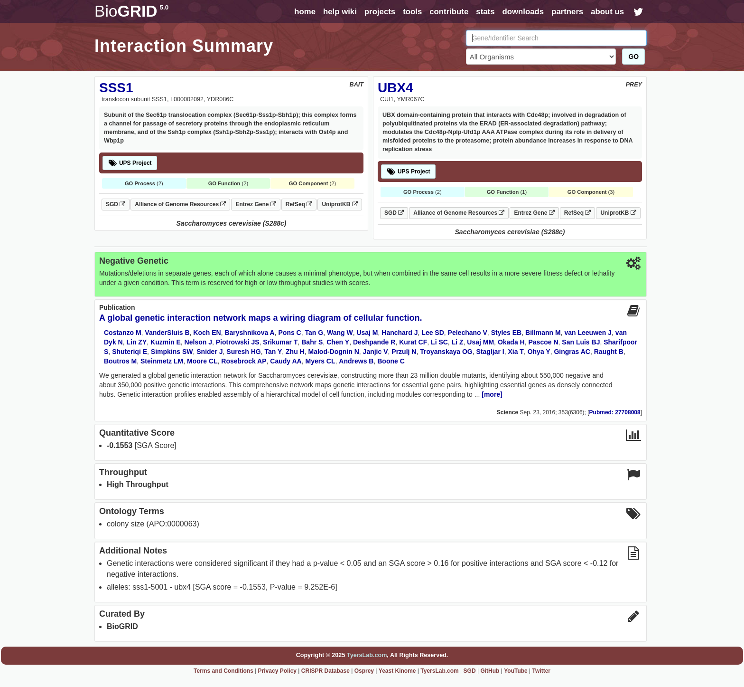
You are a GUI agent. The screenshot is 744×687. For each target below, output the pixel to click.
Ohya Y (539, 351)
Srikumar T (280, 342)
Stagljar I (490, 351)
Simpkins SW (172, 351)
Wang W (340, 332)
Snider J (209, 351)
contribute (448, 11)
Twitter (541, 671)
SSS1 (116, 87)
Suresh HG (243, 351)
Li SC (439, 342)
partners (567, 11)
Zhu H (295, 351)
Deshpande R (374, 342)
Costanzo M (122, 332)
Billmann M (543, 332)
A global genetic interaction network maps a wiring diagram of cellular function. (260, 318)
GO (633, 56)
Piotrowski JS (238, 342)
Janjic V (375, 351)
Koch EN (207, 332)
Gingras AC (572, 351)
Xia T (515, 351)
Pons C (290, 332)
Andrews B (356, 361)
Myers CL (320, 361)
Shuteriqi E (129, 351)
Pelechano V (467, 332)
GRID (131, 11)
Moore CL (202, 361)
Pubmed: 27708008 (615, 412)
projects (379, 11)
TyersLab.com (367, 655)
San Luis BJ (581, 342)
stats (485, 11)
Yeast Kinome (397, 671)
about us (607, 11)
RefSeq (299, 204)
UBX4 (395, 87)
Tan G (314, 332)
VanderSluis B (167, 332)
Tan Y (273, 351)
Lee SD (432, 332)
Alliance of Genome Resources (180, 204)
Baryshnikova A (249, 332)
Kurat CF (413, 342)
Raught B (608, 351)
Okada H (511, 342)
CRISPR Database (325, 671)
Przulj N (403, 351)
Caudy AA (285, 361)
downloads (523, 11)
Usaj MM (480, 342)
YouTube (516, 671)
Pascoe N (543, 342)
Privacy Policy (277, 671)
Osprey (364, 671)
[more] (492, 394)
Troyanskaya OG (446, 351)
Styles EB (506, 332)
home (305, 11)
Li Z (458, 342)
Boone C (391, 361)
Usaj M (367, 332)
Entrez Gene (255, 204)
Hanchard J (399, 332)
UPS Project (130, 163)
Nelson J (198, 342)
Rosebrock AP (243, 361)
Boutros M (120, 361)
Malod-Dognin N (333, 351)
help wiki (340, 11)
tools (412, 11)
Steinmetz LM (161, 361)
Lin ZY (136, 342)
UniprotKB (339, 204)
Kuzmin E (165, 342)
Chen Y (337, 342)
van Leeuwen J (588, 332)
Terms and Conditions (223, 671)
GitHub (489, 671)
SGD (115, 204)
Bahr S (312, 342)
